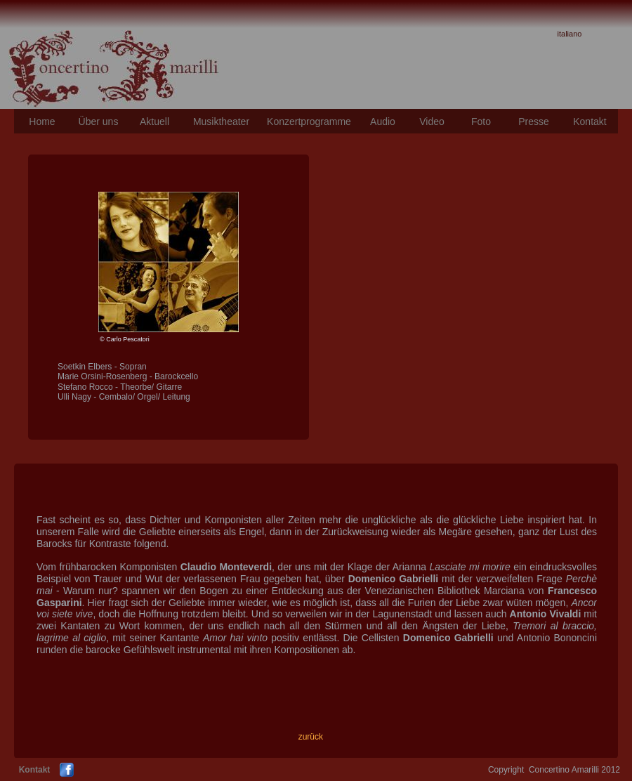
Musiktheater (221, 121)
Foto (481, 121)
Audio (382, 121)
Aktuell (154, 121)
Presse (533, 121)
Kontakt (589, 121)
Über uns (99, 121)
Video (432, 121)
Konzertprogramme (309, 121)
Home (42, 121)
